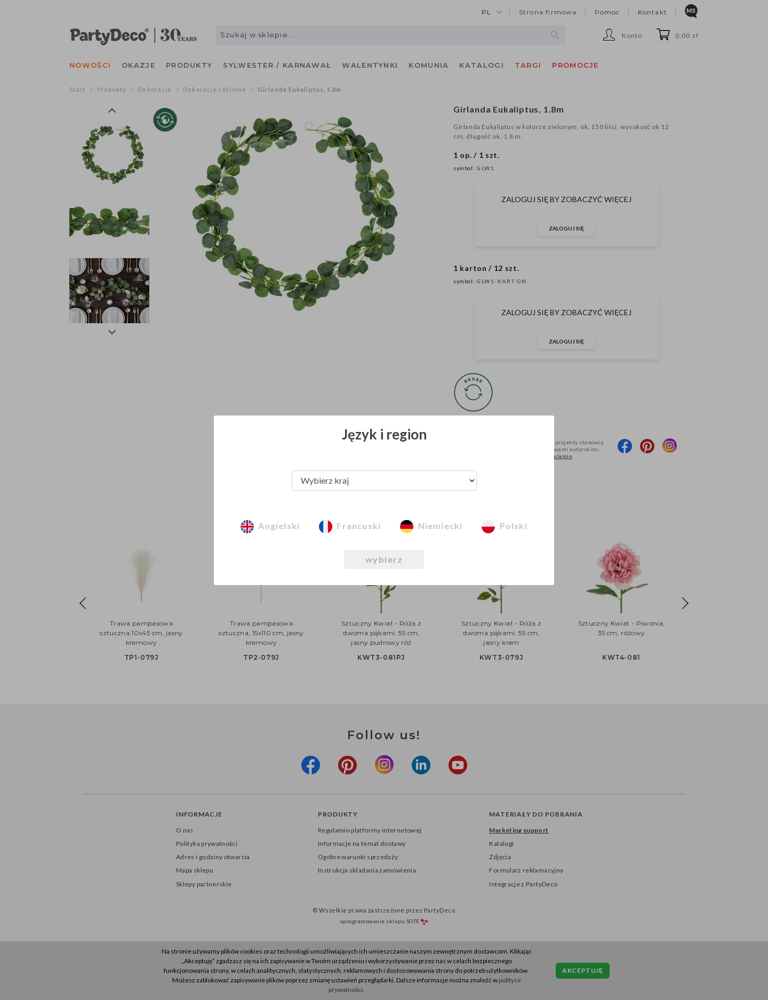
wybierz (384, 559)
